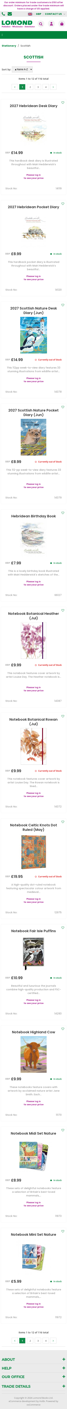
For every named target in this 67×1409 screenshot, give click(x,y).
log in (38, 174)
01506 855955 (4, 14)
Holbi (42, 1401)
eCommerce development (22, 1401)
